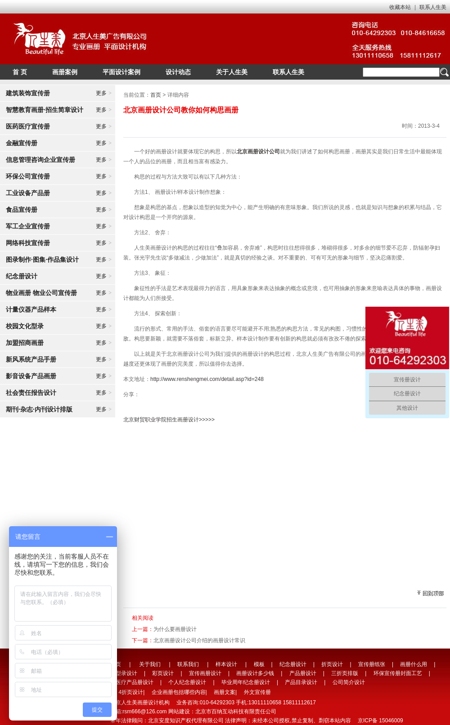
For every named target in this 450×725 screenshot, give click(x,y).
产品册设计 (302, 673)
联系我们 (188, 664)
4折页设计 (130, 692)
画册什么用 (413, 664)
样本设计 (226, 664)
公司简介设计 (349, 682)
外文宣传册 (257, 692)
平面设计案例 (121, 72)
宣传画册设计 (205, 673)
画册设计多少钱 (255, 673)
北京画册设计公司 (258, 151)
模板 (259, 664)
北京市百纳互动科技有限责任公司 (235, 711)
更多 (104, 93)
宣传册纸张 (371, 664)
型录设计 (126, 673)
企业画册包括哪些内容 (179, 692)
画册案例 (64, 72)
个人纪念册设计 (187, 682)
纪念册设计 (292, 664)
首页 (155, 95)
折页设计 (332, 664)
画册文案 (224, 692)
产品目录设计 (301, 682)
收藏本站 (400, 7)
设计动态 (178, 72)
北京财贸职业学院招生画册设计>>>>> (169, 419)
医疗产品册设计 (134, 682)
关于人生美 (232, 72)
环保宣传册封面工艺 (398, 673)
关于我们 (150, 664)
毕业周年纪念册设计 (245, 682)
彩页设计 (163, 673)
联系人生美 (432, 7)
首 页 (20, 72)
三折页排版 (344, 673)
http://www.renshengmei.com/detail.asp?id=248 (207, 379)
